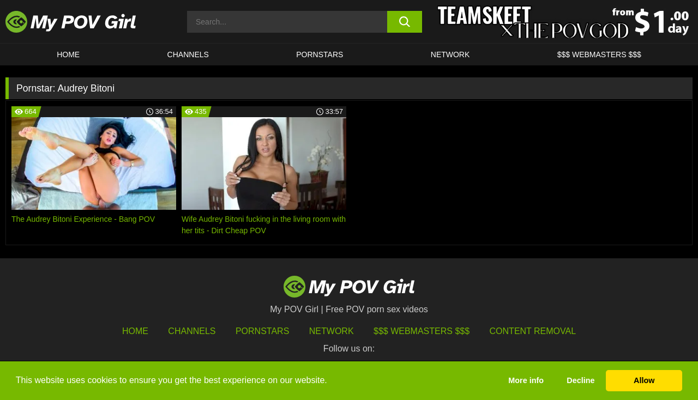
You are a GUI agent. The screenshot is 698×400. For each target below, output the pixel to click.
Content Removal (533, 331)
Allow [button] (644, 380)
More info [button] (526, 380)
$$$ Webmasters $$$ (422, 331)
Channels (191, 331)
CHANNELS (188, 54)
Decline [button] (580, 380)
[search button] (405, 22)
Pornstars (319, 54)
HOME (68, 54)
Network (450, 54)
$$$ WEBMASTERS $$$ (599, 54)
